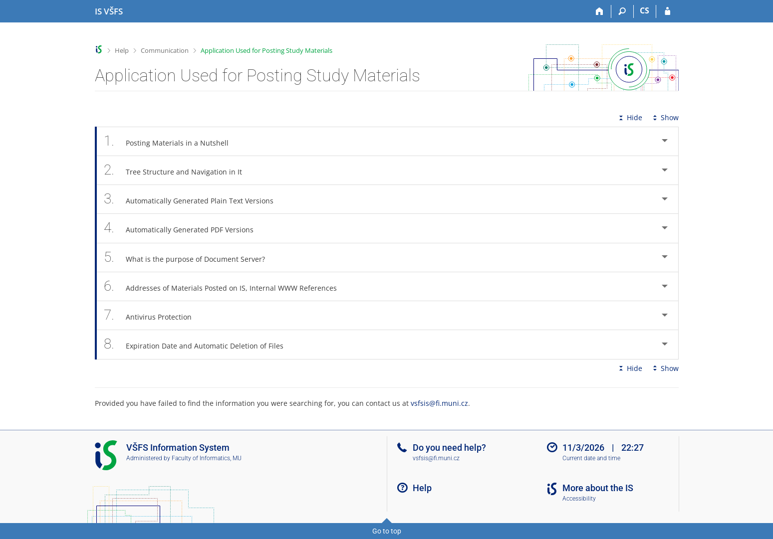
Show (665, 117)
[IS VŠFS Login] (667, 11)
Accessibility (579, 498)
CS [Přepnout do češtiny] (644, 10)
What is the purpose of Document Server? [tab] (190, 257)
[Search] (622, 11)
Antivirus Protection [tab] (153, 315)
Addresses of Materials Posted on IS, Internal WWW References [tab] (226, 286)
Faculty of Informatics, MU (207, 458)
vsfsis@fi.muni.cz (439, 403)
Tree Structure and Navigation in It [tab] (179, 170)
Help (122, 50)
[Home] (600, 11)
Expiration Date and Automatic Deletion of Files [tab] (199, 344)
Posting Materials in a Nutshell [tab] (172, 141)
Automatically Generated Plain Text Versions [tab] (194, 199)
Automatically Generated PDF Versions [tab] (184, 228)
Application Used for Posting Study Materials (266, 50)
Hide (629, 117)
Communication (165, 50)
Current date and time (591, 458)
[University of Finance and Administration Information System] (109, 11)
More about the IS (597, 488)
